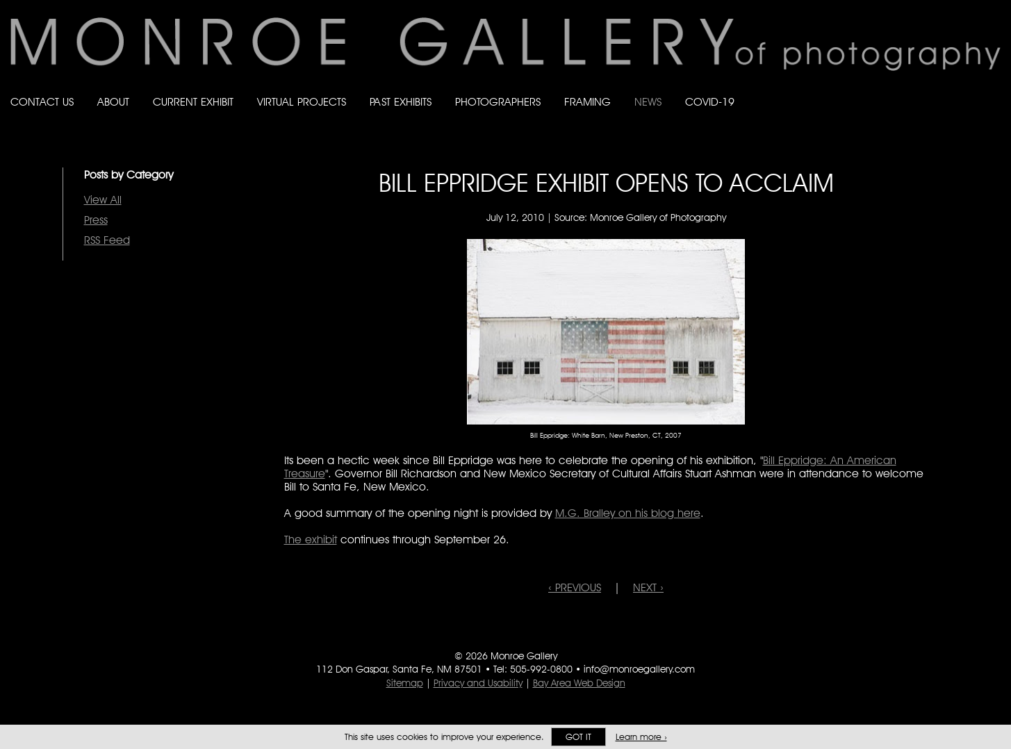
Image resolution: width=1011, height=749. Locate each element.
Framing (587, 101)
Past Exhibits (400, 101)
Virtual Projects (301, 101)
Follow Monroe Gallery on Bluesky (939, 88)
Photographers (498, 101)
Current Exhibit (193, 101)
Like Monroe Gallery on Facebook (911, 88)
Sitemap (404, 683)
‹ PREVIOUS (574, 587)
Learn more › (641, 737)
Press (96, 220)
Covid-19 (709, 101)
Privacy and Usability (478, 683)
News (647, 101)
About (113, 101)
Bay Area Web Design (579, 683)
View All (103, 199)
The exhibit (310, 539)
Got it (578, 737)
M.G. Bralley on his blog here (627, 513)
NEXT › (648, 587)
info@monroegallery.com (639, 669)
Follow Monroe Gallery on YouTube (994, 88)
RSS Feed (107, 240)
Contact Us (42, 101)
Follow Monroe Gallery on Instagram (966, 88)
